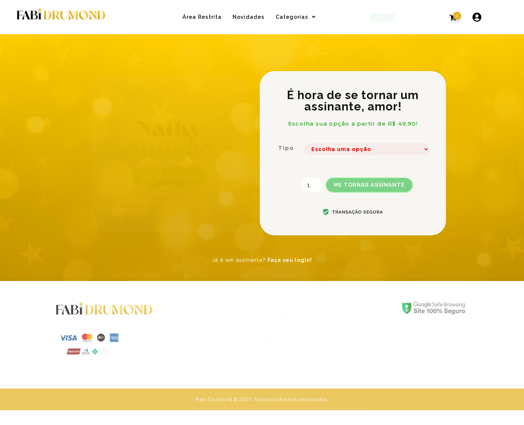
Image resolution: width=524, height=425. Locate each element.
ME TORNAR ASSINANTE (369, 185)
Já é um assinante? (262, 260)
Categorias (296, 17)
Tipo (286, 148)
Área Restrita (202, 17)
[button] (383, 16)
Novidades (249, 17)
